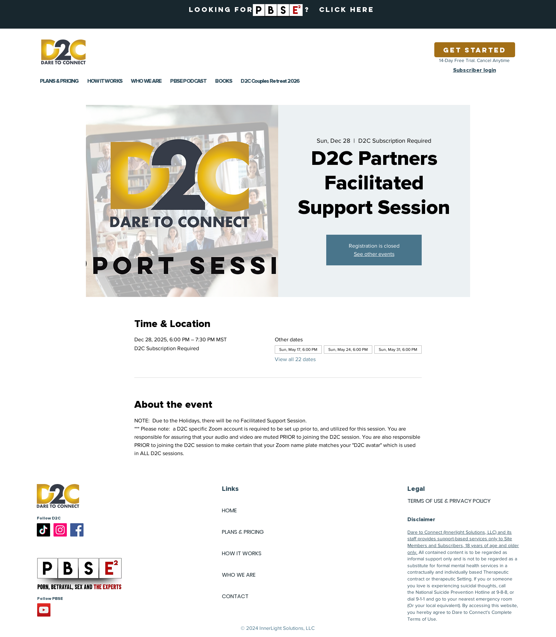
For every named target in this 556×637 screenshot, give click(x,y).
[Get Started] (474, 49)
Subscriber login (474, 70)
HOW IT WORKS (241, 553)
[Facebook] (77, 530)
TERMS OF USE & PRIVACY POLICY (449, 501)
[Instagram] (60, 530)
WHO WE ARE (239, 575)
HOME (229, 510)
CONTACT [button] (235, 596)
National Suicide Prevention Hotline (453, 592)
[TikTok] (43, 530)
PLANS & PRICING (243, 532)
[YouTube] (43, 610)
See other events (374, 254)
